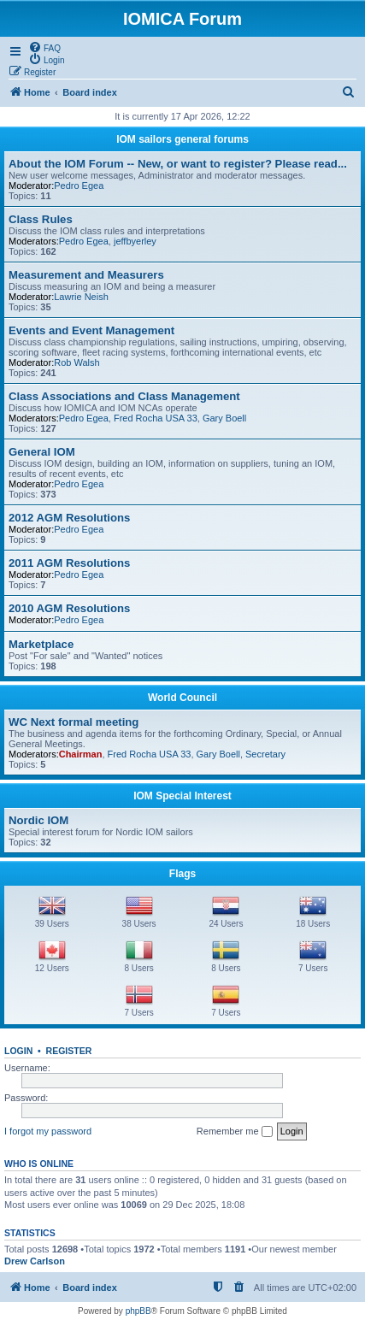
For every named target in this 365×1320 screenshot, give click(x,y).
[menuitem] (44, 47)
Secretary (265, 754)
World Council (182, 698)
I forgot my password (47, 1131)
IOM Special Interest (182, 796)
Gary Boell (224, 418)
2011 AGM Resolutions (69, 563)
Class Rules (41, 219)
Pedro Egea (78, 185)
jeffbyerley (135, 241)
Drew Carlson (34, 1261)
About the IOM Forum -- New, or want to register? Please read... (178, 163)
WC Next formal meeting (73, 722)
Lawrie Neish (81, 297)
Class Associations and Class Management (124, 396)
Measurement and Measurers (86, 274)
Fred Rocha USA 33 (155, 418)
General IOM (42, 451)
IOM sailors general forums (182, 139)
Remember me (235, 1132)
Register (69, 1051)
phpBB (138, 1311)
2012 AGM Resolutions (69, 517)
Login (18, 1051)
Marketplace (41, 644)
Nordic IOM (38, 820)
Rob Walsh (76, 362)
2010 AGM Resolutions (69, 608)
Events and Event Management (91, 330)
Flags (182, 874)
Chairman (81, 754)
